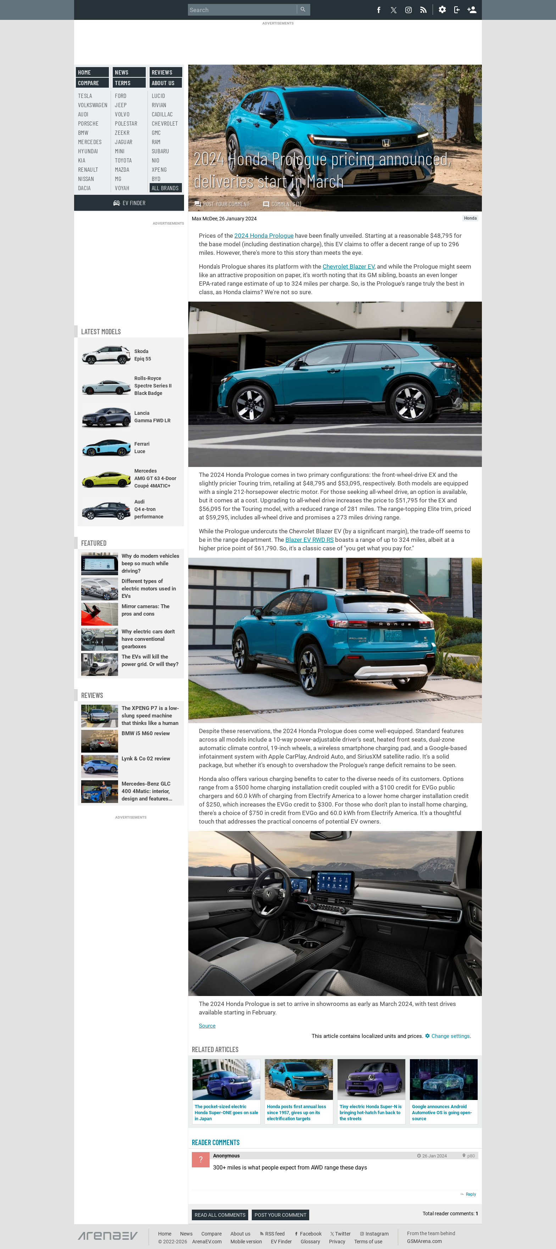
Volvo (122, 114)
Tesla (85, 95)
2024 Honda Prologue (264, 235)
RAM (156, 141)
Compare (88, 83)
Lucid (158, 95)
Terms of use (368, 1241)
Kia (81, 160)
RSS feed (275, 1234)
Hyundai (88, 151)
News (121, 72)
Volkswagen (93, 105)
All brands (165, 188)
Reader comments (216, 1142)
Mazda (122, 169)
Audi (83, 114)
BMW (83, 132)
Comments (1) (281, 204)
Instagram (377, 1234)
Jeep (121, 105)
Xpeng (159, 169)
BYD (156, 178)
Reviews (162, 72)
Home (84, 72)
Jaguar (123, 141)
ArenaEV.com (207, 1241)
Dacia (84, 188)
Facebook (311, 1234)
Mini (119, 151)
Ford (120, 95)
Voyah (122, 188)
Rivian (159, 105)
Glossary (310, 1241)
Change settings (447, 1036)
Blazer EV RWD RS (309, 539)
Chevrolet (165, 123)
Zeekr (122, 132)
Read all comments (220, 1215)
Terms (122, 83)
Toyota (123, 160)
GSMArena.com (424, 1241)
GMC (156, 132)
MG (118, 178)
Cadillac (162, 114)
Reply (471, 1194)
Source (207, 1026)
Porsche (88, 123)
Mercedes (90, 141)
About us (163, 83)
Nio (156, 160)
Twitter (343, 1234)
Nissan (86, 178)
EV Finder (281, 1241)
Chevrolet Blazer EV (348, 266)
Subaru (160, 151)
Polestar (126, 123)
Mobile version (246, 1241)
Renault (88, 169)
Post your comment (222, 204)
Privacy (337, 1241)
